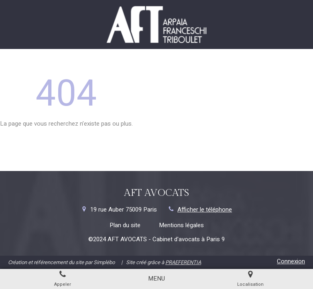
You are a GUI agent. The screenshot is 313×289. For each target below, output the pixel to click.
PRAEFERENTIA (183, 262)
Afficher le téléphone (204, 210)
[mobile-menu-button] (156, 279)
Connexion (291, 261)
